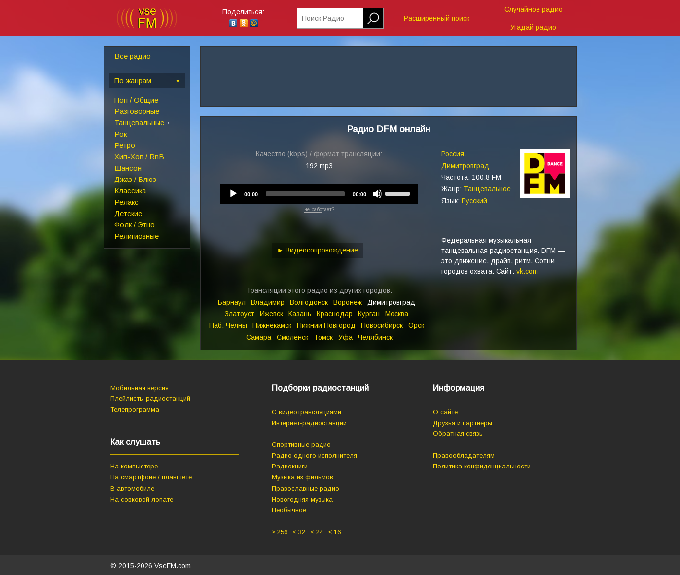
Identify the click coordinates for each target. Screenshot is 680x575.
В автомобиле (132, 488)
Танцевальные (139, 122)
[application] (319, 194)
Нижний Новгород (326, 325)
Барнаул (232, 302)
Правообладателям (464, 455)
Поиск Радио (323, 18)
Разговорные (136, 111)
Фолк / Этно (134, 224)
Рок (120, 134)
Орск (416, 325)
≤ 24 (317, 532)
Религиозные (136, 236)
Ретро (124, 145)
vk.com (527, 271)
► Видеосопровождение (317, 250)
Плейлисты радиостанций (150, 398)
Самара (258, 337)
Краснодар (335, 314)
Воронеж (347, 302)
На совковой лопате (141, 499)
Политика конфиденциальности (482, 466)
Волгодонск (309, 302)
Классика (130, 190)
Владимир (268, 302)
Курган (369, 314)
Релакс (126, 202)
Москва (396, 314)
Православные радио (305, 488)
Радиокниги (290, 466)
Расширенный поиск (436, 18)
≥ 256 (279, 532)
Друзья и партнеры (462, 423)
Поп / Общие (136, 100)
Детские (128, 213)
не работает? (319, 209)
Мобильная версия (139, 388)
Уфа (345, 337)
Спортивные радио (301, 444)
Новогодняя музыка (302, 499)
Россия (452, 154)
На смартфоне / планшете (151, 477)
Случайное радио (533, 9)
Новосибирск (382, 325)
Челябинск (375, 337)
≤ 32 (299, 532)
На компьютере (134, 466)
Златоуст (239, 314)
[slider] (305, 193)
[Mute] (377, 194)
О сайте (445, 412)
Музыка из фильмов (302, 477)
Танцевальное (487, 189)
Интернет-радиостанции (309, 423)
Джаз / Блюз (135, 179)
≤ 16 (334, 532)
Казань (299, 314)
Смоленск (292, 337)
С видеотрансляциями (306, 412)
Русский (474, 201)
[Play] (233, 194)
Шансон (128, 168)
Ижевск (271, 314)
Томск (323, 337)
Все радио (132, 56)
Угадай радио (533, 27)
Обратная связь (458, 433)
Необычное (289, 510)
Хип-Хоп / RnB (139, 156)
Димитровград (465, 166)
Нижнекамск (271, 325)
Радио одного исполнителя (314, 455)
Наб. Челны (228, 325)
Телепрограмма (134, 409)
